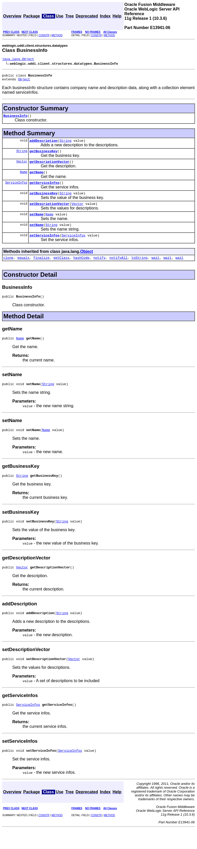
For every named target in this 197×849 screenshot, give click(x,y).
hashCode (81, 269)
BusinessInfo (15, 118)
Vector (21, 167)
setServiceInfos (44, 246)
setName (36, 223)
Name (23, 178)
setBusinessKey (43, 200)
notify (99, 269)
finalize (41, 269)
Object (24, 81)
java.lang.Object (18, 59)
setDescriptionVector (49, 212)
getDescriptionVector (49, 167)
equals (23, 269)
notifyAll (118, 269)
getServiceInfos (44, 189)
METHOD (57, 35)
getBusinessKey (43, 155)
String (66, 144)
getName (36, 178)
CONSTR (43, 35)
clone (8, 269)
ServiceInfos (16, 189)
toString (139, 269)
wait (155, 269)
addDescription (43, 144)
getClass (61, 269)
